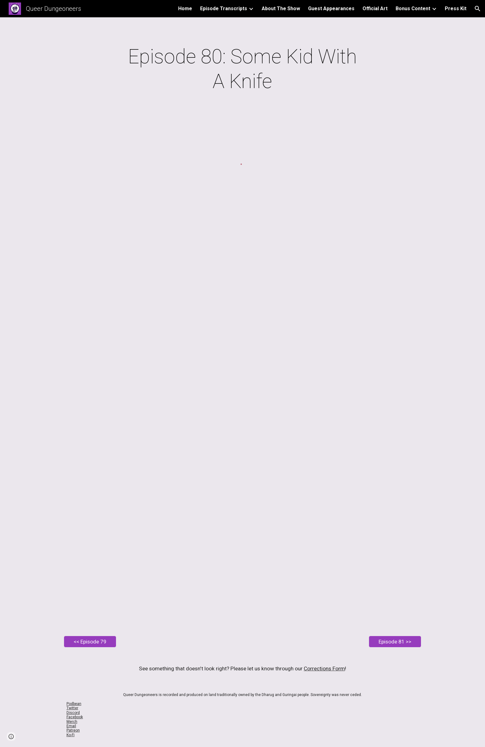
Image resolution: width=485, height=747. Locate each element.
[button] (477, 8)
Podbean (74, 704)
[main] (242, 69)
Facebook (75, 717)
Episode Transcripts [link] (223, 8)
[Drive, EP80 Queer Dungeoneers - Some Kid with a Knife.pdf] (242, 421)
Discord (73, 713)
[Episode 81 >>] (395, 642)
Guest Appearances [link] (331, 8)
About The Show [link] (281, 8)
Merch (72, 721)
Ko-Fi (71, 735)
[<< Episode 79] (90, 642)
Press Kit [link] (455, 8)
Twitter (72, 708)
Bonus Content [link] (413, 8)
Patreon (73, 730)
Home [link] (185, 8)
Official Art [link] (375, 8)
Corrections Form (324, 668)
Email (71, 726)
